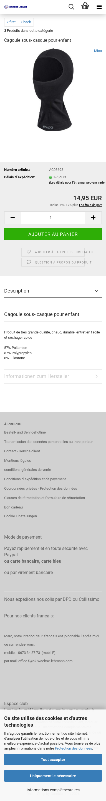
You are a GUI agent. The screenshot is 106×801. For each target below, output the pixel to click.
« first (11, 22)
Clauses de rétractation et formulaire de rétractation (44, 498)
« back (26, 22)
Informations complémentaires (53, 790)
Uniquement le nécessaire (53, 776)
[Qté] (53, 218)
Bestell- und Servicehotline (25, 432)
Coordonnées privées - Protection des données (40, 488)
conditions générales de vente (27, 470)
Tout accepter (53, 759)
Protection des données (73, 748)
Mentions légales (17, 460)
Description (16, 291)
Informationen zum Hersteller (36, 376)
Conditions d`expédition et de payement (35, 479)
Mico (98, 51)
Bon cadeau (13, 507)
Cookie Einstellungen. (21, 516)
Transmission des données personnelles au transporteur (48, 442)
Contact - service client (22, 451)
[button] (12, 218)
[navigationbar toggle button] (99, 7)
